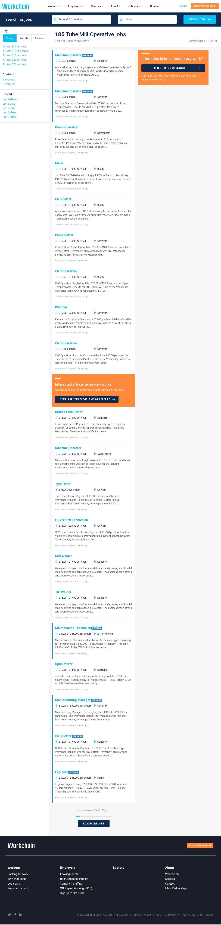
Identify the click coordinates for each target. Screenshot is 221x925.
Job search (135, 6)
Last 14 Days (10, 112)
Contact (155, 6)
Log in (182, 6)
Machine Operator (68, 55)
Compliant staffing (71, 884)
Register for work (18, 889)
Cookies (209, 915)
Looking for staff (70, 874)
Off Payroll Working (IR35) (76, 889)
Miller (59, 163)
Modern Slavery (171, 915)
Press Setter (64, 235)
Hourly (9, 38)
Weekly (24, 38)
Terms (200, 915)
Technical (60, 41)
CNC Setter (63, 199)
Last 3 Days (9, 104)
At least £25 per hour (14, 64)
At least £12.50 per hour (16, 51)
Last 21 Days (10, 117)
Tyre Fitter (63, 484)
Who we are (172, 874)
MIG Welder (63, 556)
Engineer (61, 772)
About (115, 6)
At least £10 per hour (14, 47)
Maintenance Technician (73, 628)
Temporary (9, 80)
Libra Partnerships (176, 889)
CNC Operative (66, 271)
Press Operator (66, 127)
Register (204, 6)
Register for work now (169, 68)
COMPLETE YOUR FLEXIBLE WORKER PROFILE (85, 399)
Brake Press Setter (69, 412)
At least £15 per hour (14, 55)
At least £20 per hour (14, 60)
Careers (170, 879)
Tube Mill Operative (78, 41)
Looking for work (18, 874)
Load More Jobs (93, 824)
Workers (54, 6)
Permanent (9, 84)
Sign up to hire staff (72, 894)
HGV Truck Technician (71, 520)
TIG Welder (63, 592)
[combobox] (81, 19)
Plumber (61, 307)
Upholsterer (64, 664)
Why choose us (17, 879)
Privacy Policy (188, 915)
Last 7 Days (9, 108)
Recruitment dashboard (74, 879)
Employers (75, 6)
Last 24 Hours (10, 99)
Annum (39, 38)
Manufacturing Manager (73, 700)
